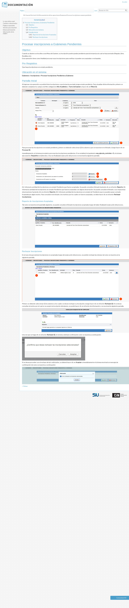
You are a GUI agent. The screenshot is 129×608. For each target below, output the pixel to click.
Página (22, 11)
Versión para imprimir (10, 28)
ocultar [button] (42, 20)
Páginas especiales (9, 25)
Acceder (124, 2)
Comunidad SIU (121, 598)
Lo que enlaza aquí (9, 21)
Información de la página (8, 32)
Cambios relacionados (10, 23)
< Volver (25, 386)
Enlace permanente (9, 30)
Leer (95, 11)
